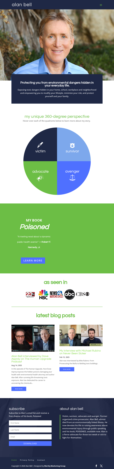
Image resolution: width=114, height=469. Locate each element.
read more (19, 389)
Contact (41, 460)
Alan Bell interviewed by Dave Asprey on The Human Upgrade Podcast (31, 359)
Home (14, 460)
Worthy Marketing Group (54, 466)
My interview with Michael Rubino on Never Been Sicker (80, 352)
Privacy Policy (27, 460)
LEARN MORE (32, 260)
